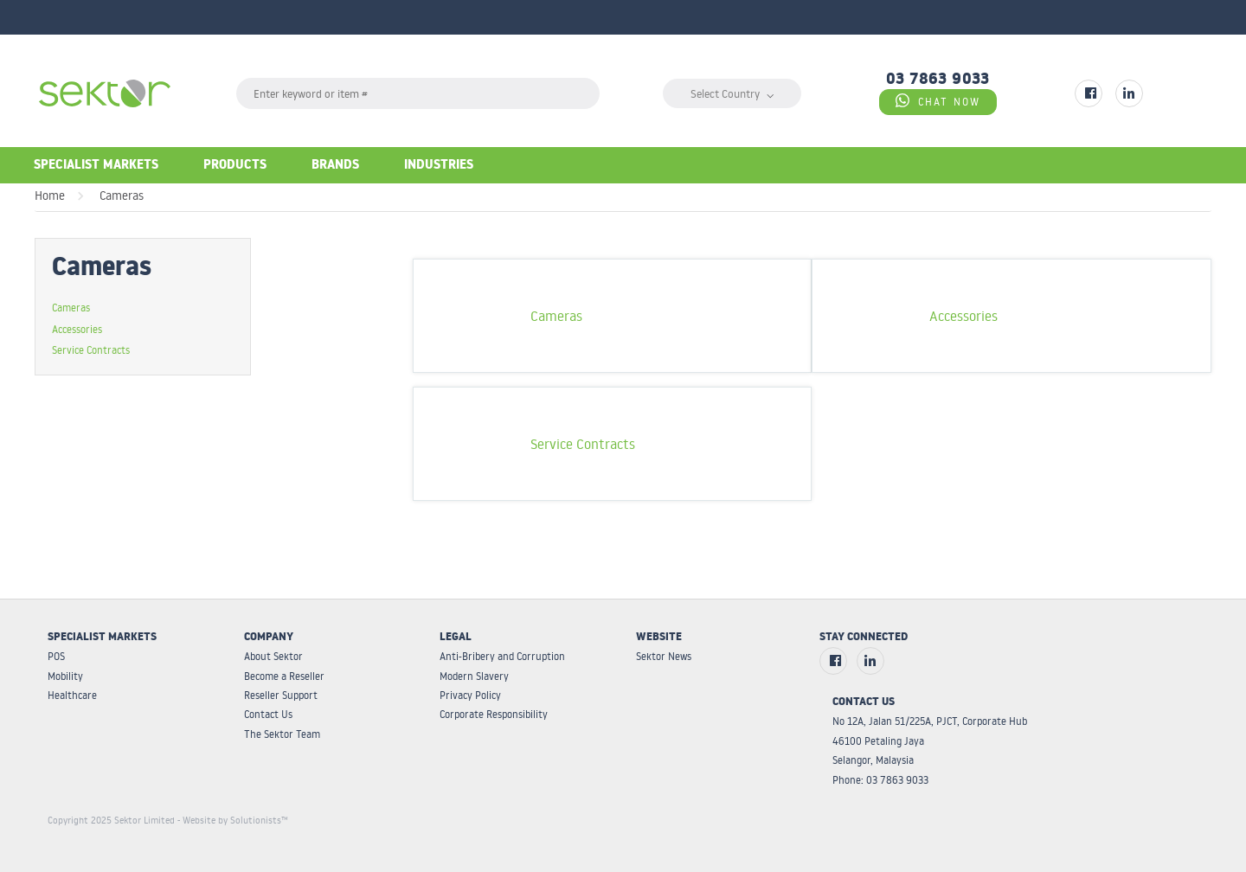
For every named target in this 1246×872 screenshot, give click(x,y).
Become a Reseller (284, 676)
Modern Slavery (474, 676)
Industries (438, 166)
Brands (335, 166)
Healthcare (72, 695)
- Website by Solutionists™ (232, 820)
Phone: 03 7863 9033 (880, 779)
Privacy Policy (470, 695)
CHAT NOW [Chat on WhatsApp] (938, 100)
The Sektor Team (282, 734)
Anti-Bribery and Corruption (502, 656)
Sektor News (663, 656)
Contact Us (268, 714)
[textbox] (418, 93)
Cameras (122, 195)
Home (50, 195)
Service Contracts (91, 349)
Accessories (77, 329)
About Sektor (273, 656)
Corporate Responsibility (494, 714)
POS (56, 656)
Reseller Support (281, 695)
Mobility (65, 676)
